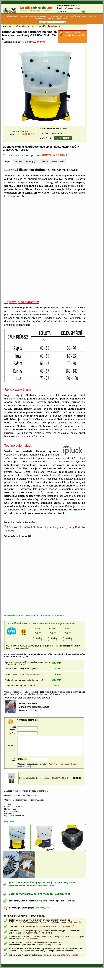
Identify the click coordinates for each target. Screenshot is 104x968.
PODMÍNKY (39, 19)
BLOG (24, 16)
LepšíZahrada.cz (20, 26)
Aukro (67, 629)
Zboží (37, 629)
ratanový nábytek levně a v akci (39, 933)
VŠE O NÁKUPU (37, 16)
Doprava (18, 161)
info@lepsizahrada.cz (71, 8)
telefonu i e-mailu (70, 955)
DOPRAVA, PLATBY (58, 16)
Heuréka (52, 629)
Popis (8, 161)
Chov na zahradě (37, 26)
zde (36, 795)
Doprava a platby (60, 694)
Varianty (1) (31, 161)
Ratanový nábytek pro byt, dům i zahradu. (36, 11)
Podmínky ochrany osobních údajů (63, 764)
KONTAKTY (63, 19)
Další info (44, 161)
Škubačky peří (53, 26)
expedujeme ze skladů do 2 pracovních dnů (55, 926)
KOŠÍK (51, 19)
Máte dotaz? (58, 161)
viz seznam (35, 674)
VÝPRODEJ (12, 16)
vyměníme (34, 939)
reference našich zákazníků (69, 922)
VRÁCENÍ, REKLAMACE (83, 16)
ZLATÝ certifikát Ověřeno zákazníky (24, 922)
